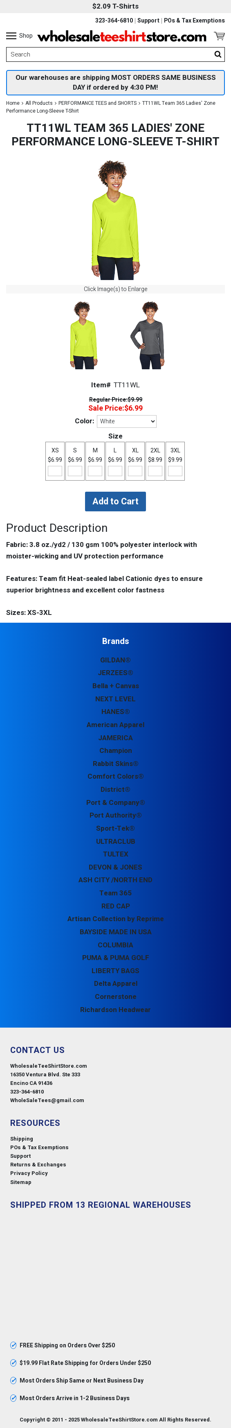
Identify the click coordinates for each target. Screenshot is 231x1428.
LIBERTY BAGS (115, 971)
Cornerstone (116, 997)
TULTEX (115, 854)
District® (115, 789)
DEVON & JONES (115, 867)
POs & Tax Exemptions (194, 21)
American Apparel (115, 725)
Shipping (21, 1139)
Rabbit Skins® (116, 764)
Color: (84, 421)
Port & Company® (115, 803)
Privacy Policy (29, 1173)
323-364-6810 (114, 21)
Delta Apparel (115, 983)
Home (13, 103)
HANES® (115, 712)
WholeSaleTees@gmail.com (47, 1100)
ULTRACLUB (115, 841)
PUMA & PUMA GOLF (115, 958)
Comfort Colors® (115, 776)
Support (148, 21)
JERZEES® (115, 673)
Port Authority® (116, 815)
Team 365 (115, 893)
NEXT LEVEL (115, 699)
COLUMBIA (115, 945)
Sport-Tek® (115, 828)
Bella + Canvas (115, 686)
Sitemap (20, 1182)
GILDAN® (115, 660)
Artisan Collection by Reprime (115, 919)
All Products (39, 103)
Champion (115, 751)
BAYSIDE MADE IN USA (116, 932)
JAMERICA (115, 738)
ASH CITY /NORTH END (115, 880)
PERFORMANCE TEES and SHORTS (97, 103)
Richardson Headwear (115, 1010)
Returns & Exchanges (38, 1164)
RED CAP (115, 906)
